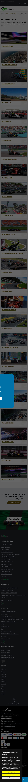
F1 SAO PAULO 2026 (11, 14)
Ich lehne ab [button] (11, 775)
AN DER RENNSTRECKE (7, 631)
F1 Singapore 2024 (8, 366)
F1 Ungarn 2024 (7, 272)
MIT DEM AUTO (5, 614)
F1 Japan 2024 (6, 102)
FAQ (14, 699)
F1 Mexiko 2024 (7, 404)
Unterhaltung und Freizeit (7, 657)
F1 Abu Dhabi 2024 (8, 479)
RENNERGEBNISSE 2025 (7, 569)
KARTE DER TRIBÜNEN (7, 600)
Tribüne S (3, 689)
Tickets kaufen (14, 519)
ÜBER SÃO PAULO (5, 653)
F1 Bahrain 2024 (7, 46)
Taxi (2, 629)
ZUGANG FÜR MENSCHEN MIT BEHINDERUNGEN (13, 595)
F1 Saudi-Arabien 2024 (9, 65)
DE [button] (21, 4)
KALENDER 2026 (5, 547)
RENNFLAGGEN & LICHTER (8, 557)
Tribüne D (3, 679)
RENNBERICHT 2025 (6, 564)
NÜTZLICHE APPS (5, 638)
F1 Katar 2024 (6, 461)
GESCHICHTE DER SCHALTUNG (9, 593)
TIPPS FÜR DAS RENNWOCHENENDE (10, 554)
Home (2, 14)
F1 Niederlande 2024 (9, 310)
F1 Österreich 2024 (8, 234)
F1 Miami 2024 (6, 140)
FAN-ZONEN (4, 598)
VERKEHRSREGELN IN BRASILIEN (9, 634)
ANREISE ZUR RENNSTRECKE (8, 612)
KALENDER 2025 (5, 566)
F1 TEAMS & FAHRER (6, 544)
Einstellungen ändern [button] (11, 777)
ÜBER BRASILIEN (5, 650)
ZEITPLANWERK (5, 549)
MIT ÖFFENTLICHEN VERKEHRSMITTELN (12, 619)
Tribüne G (3, 669)
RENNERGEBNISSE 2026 (7, 561)
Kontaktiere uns (14, 503)
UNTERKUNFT (4, 636)
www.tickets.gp (14, 704)
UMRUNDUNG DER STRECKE (8, 621)
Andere (2, 693)
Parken (2, 624)
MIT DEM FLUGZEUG (6, 616)
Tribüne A (3, 672)
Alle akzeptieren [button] (11, 772)
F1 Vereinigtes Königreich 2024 (12, 253)
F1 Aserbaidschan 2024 (10, 347)
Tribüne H (3, 674)
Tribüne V (3, 691)
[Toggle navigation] (25, 8)
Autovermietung (5, 626)
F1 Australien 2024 (8, 84)
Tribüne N (3, 684)
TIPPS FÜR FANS (5, 559)
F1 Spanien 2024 (7, 216)
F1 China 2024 (6, 121)
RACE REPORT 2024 (6, 576)
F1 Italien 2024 (7, 329)
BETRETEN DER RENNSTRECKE (9, 588)
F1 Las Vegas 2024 (8, 442)
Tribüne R (3, 686)
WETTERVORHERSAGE (7, 552)
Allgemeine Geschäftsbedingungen (9, 715)
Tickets (14, 701)
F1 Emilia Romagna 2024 (10, 159)
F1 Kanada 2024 (7, 197)
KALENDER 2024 (5, 571)
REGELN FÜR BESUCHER (7, 590)
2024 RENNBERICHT (6, 574)
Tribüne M (3, 676)
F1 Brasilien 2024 (8, 423)
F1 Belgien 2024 (7, 291)
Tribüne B (3, 681)
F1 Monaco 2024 (7, 178)
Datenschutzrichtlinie (6, 716)
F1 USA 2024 (6, 385)
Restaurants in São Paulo (7, 655)
